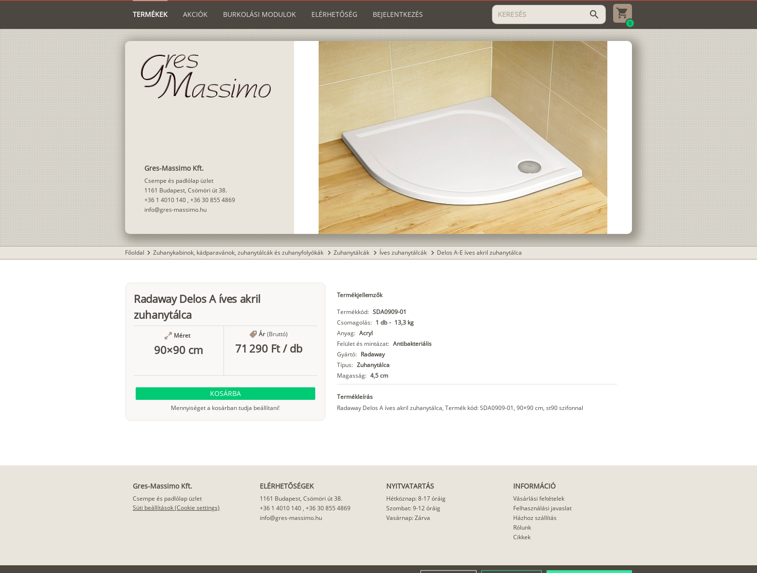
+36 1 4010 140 (165, 200)
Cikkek (522, 537)
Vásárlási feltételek (538, 498)
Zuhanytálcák (352, 252)
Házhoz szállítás (535, 518)
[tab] (150, 14)
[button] (225, 393)
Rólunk (522, 527)
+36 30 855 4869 (212, 200)
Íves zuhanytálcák (403, 252)
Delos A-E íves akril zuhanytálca (479, 252)
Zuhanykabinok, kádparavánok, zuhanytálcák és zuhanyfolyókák (239, 252)
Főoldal (134, 252)
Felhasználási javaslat (542, 508)
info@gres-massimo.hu (175, 209)
